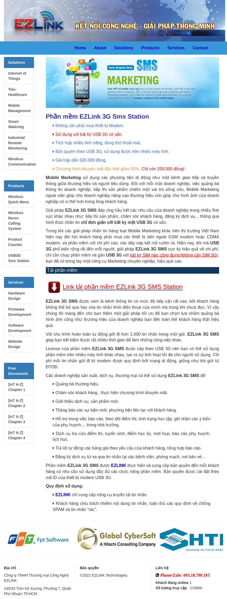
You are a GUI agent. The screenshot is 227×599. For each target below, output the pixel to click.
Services (176, 48)
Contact (200, 48)
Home (80, 48)
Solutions (123, 48)
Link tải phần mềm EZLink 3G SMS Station (123, 287)
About (100, 48)
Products (150, 48)
